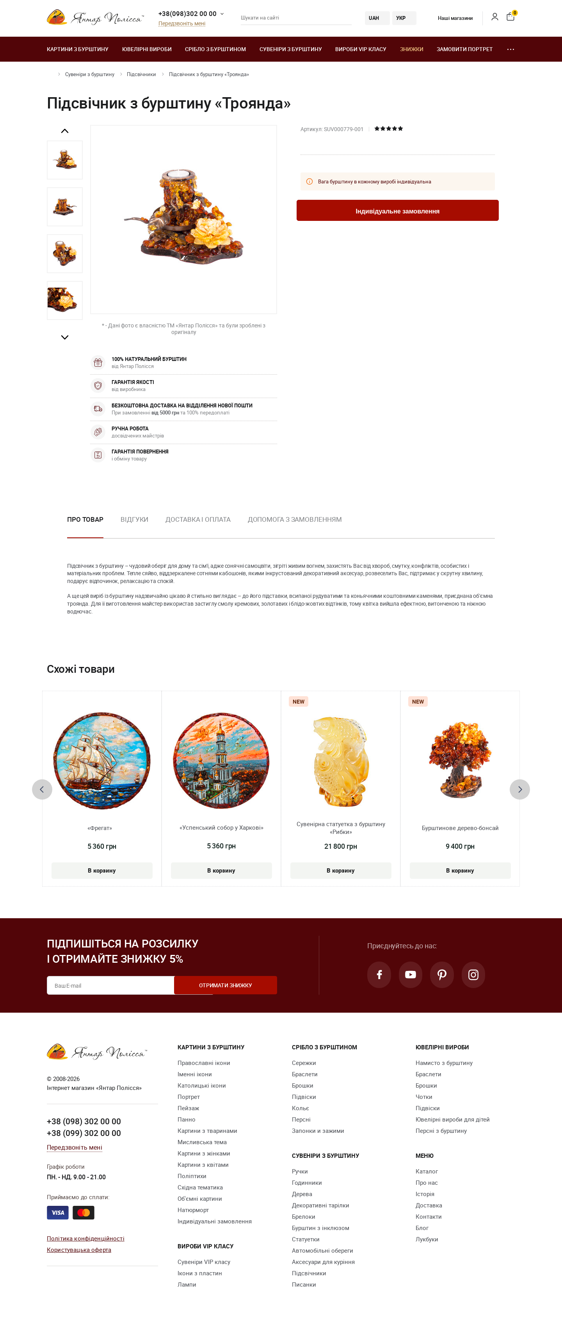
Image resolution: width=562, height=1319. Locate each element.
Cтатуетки (306, 1239)
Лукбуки (427, 1239)
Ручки (300, 1171)
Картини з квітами (203, 1164)
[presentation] (42, 789)
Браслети (305, 1074)
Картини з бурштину (77, 49)
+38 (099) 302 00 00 (84, 1132)
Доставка (429, 1205)
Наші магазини (449, 18)
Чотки (424, 1096)
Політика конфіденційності (85, 1238)
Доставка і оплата (197, 519)
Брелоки (303, 1216)
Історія (425, 1194)
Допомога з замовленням (295, 519)
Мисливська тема (202, 1142)
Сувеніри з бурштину (291, 49)
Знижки (411, 49)
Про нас (427, 1182)
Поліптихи (192, 1176)
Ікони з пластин (200, 1273)
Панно (187, 1119)
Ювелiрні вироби (147, 49)
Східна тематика (200, 1187)
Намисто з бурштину (444, 1063)
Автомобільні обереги (322, 1250)
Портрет (189, 1096)
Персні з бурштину (441, 1130)
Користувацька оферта (79, 1249)
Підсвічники (141, 74)
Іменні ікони (195, 1074)
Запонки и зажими (318, 1130)
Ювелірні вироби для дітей (453, 1119)
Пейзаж (188, 1108)
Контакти (429, 1216)
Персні (301, 1119)
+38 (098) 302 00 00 (84, 1121)
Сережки (304, 1063)
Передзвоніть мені (181, 24)
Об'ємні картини (200, 1198)
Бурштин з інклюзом (320, 1228)
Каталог (427, 1171)
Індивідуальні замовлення (215, 1221)
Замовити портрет (465, 49)
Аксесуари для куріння (323, 1262)
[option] (65, 160)
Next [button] (65, 337)
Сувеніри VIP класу (204, 1262)
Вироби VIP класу (360, 49)
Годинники (307, 1182)
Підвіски (304, 1096)
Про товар (85, 519)
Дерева (302, 1194)
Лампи (187, 1284)
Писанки (304, 1284)
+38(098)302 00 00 (187, 13)
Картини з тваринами (207, 1130)
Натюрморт (193, 1210)
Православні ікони (204, 1063)
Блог (422, 1228)
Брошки (302, 1085)
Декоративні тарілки (320, 1205)
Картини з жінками (204, 1153)
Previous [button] (65, 131)
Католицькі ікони (202, 1085)
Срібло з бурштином (215, 49)
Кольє (300, 1108)
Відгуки (134, 519)
